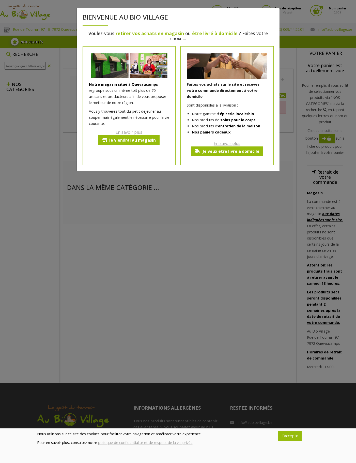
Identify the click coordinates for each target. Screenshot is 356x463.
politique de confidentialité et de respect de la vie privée (145, 442)
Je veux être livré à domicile (227, 151)
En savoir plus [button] (129, 132)
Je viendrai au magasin (129, 140)
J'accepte (290, 436)
